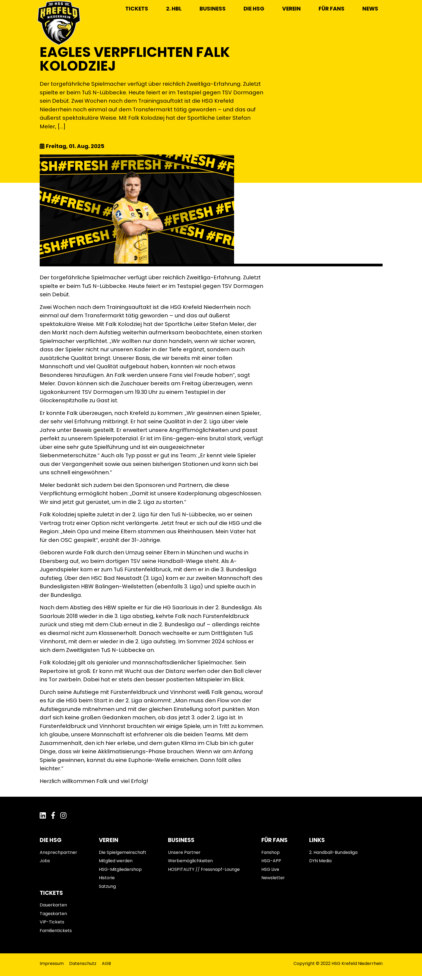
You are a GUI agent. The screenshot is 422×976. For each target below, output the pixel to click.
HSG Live (270, 869)
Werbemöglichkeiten (190, 861)
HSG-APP (271, 861)
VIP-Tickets (52, 922)
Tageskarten (53, 913)
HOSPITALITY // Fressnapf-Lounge (204, 869)
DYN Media (320, 861)
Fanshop (270, 852)
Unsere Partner (184, 852)
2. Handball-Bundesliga (333, 852)
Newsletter (273, 878)
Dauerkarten (53, 905)
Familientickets (56, 930)
